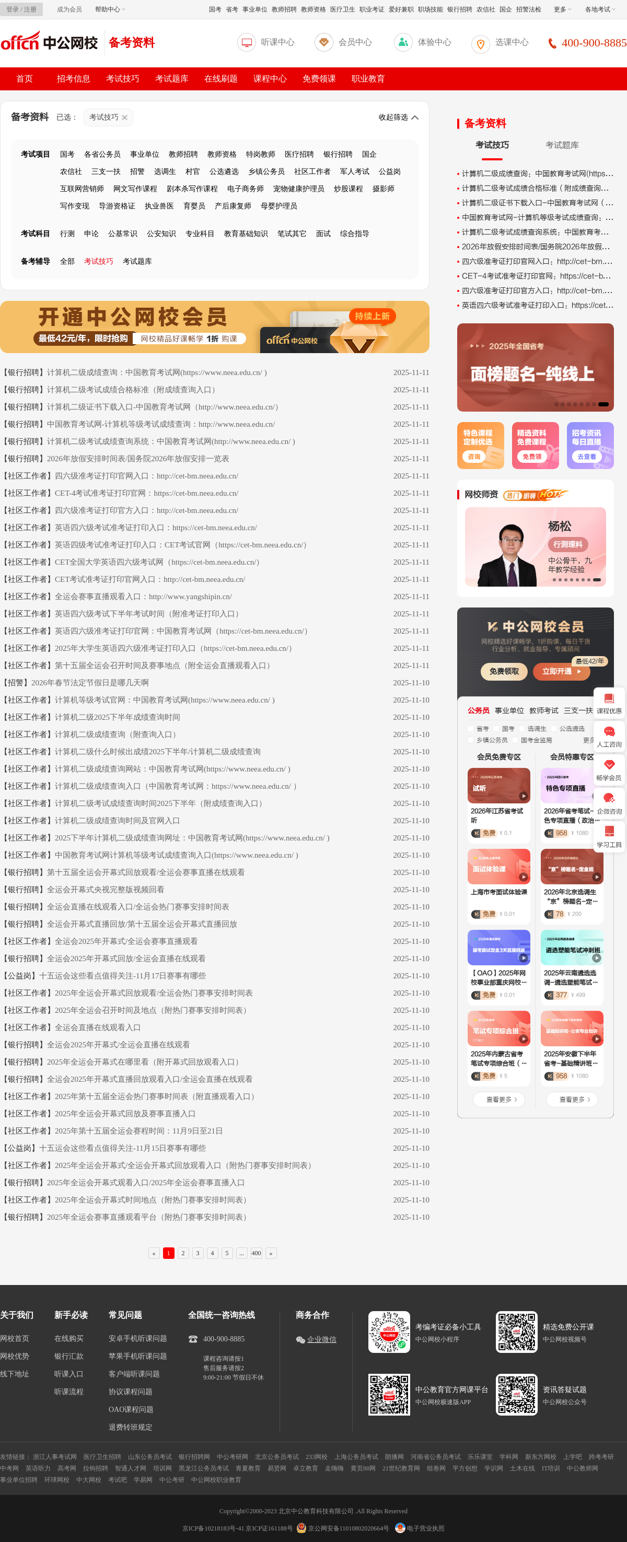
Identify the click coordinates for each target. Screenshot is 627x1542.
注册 (30, 9)
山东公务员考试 (150, 1457)
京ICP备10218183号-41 (213, 1528)
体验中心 (434, 42)
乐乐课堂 (480, 1457)
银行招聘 (459, 9)
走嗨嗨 (334, 1468)
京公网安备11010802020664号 (349, 1528)
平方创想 (465, 1468)
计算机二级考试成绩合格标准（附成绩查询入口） (542, 188)
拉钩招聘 (95, 1468)
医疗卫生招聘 (102, 1457)
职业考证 (372, 9)
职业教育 (368, 78)
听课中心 (278, 42)
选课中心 (512, 42)
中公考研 (171, 1479)
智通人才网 (130, 1468)
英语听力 (38, 1468)
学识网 (493, 1468)
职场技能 (430, 9)
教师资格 (313, 9)
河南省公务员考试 (436, 1457)
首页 (24, 78)
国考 (215, 9)
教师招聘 (284, 9)
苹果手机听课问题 (138, 1356)
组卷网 (436, 1468)
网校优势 (14, 1356)
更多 (563, 9)
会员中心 (355, 42)
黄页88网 (363, 1468)
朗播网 (394, 1457)
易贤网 (277, 1468)
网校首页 (14, 1338)
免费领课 (319, 78)
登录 (12, 9)
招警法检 (528, 9)
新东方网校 (540, 1457)
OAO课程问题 (131, 1410)
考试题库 (172, 78)
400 (256, 1253)
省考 (232, 9)
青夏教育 (248, 1468)
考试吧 (117, 1479)
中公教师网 (582, 1468)
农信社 (486, 9)
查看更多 (499, 1099)
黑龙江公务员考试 (204, 1468)
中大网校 (88, 1479)
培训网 (162, 1468)
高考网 (66, 1468)
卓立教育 (305, 1468)
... (241, 1253)
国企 (506, 9)
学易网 (143, 1479)
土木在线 (522, 1468)
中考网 (9, 1468)
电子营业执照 (420, 1528)
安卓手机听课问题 (138, 1338)
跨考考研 (601, 1457)
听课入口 (69, 1374)
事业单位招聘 (19, 1479)
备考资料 (132, 42)
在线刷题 (221, 78)
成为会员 (69, 9)
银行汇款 (69, 1356)
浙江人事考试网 (55, 1457)
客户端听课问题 (134, 1374)
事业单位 (255, 9)
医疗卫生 (342, 9)
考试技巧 (123, 78)
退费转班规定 (131, 1427)
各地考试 (600, 9)
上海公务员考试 (356, 1457)
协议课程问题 (131, 1392)
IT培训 (551, 1468)
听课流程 (69, 1392)
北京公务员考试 (277, 1457)
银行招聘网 (194, 1457)
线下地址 (14, 1374)
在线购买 (69, 1338)
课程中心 (270, 78)
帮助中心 (110, 9)
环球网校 (56, 1479)
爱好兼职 (401, 9)
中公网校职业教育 (216, 1479)
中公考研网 (232, 1457)
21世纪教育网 (401, 1468)
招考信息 (73, 78)
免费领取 (504, 671)
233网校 (317, 1457)
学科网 (509, 1457)
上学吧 (572, 1457)
